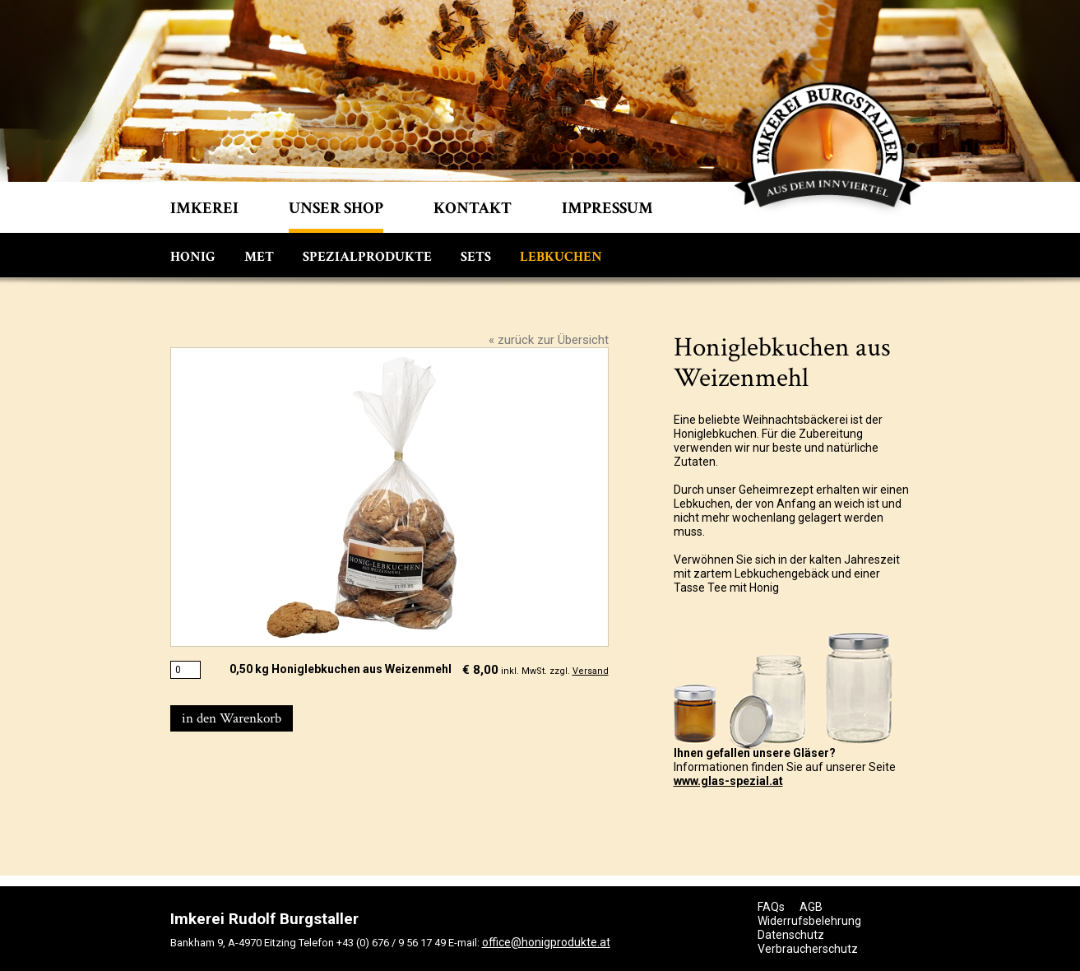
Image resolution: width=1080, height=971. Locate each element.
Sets (476, 257)
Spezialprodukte (367, 257)
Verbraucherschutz (808, 948)
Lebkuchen (561, 257)
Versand (590, 671)
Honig (193, 257)
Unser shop (336, 208)
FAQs (771, 906)
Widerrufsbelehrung (809, 920)
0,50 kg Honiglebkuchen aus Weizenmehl (340, 669)
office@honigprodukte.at (546, 942)
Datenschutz (791, 934)
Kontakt (472, 208)
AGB (811, 906)
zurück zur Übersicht (553, 339)
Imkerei (204, 208)
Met (259, 257)
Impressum (607, 208)
